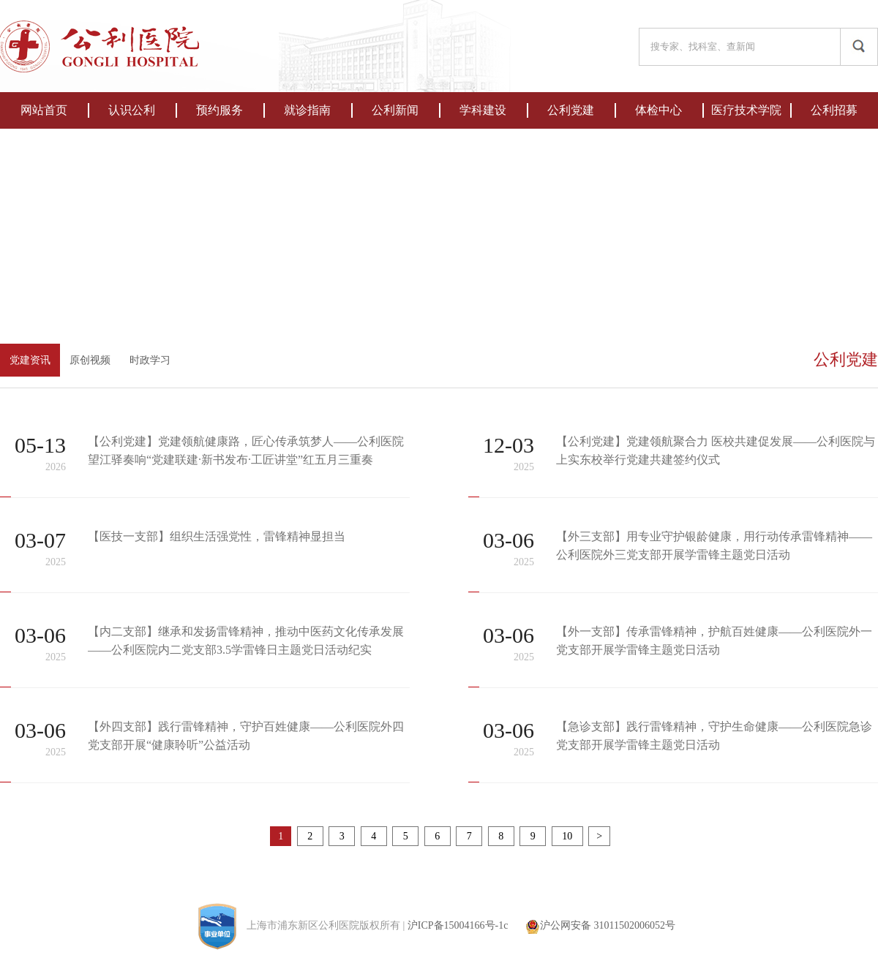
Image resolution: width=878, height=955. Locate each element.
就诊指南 (307, 110)
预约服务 (219, 110)
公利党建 (570, 110)
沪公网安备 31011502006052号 (600, 925)
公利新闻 (395, 110)
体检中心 (658, 110)
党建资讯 (30, 360)
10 (567, 836)
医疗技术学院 (746, 110)
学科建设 (482, 110)
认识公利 (131, 110)
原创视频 (90, 360)
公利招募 (834, 110)
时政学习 (150, 360)
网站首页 (43, 110)
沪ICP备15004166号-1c (458, 925)
